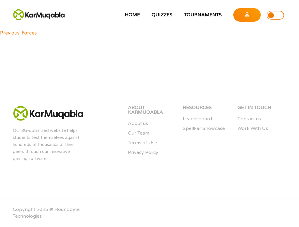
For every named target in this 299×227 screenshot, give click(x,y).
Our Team (138, 133)
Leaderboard (197, 118)
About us (138, 123)
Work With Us (252, 128)
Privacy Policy (143, 152)
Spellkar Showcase (204, 128)
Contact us (249, 118)
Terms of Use (142, 142)
